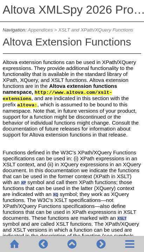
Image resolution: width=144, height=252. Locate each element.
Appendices (40, 30)
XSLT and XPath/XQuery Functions (95, 30)
